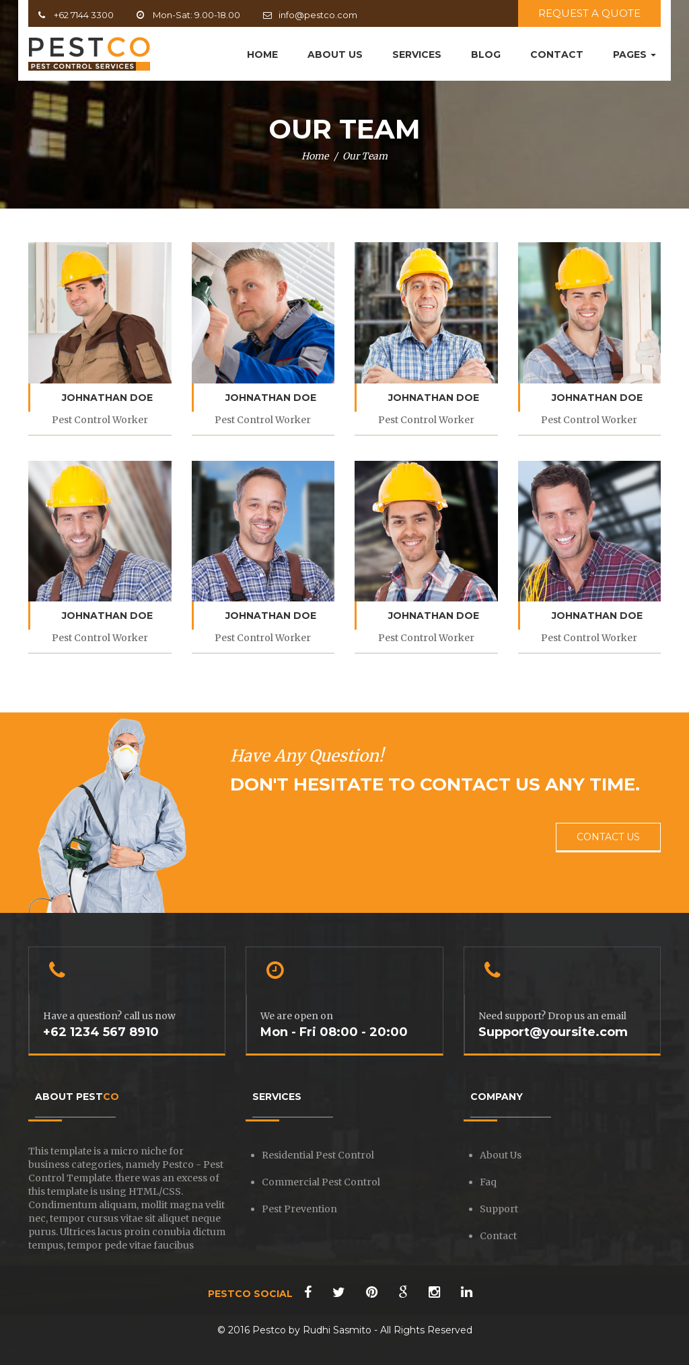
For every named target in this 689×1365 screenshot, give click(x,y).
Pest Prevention (299, 1209)
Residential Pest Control (318, 1155)
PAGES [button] (634, 54)
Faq (488, 1182)
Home (314, 156)
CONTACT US (608, 837)
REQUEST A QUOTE (589, 13)
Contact (498, 1236)
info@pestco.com (318, 14)
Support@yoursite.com (553, 1032)
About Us (500, 1155)
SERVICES (416, 54)
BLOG (486, 54)
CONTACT (556, 54)
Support (499, 1209)
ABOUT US (335, 54)
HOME (262, 54)
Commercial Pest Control (321, 1182)
